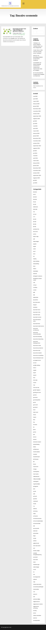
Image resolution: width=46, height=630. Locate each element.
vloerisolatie (36, 589)
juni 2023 (35, 183)
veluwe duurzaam (37, 584)
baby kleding (36, 261)
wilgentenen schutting (36, 607)
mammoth (35, 466)
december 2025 (37, 108)
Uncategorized (21, 34)
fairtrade (35, 380)
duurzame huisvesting (38, 339)
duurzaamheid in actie (37, 320)
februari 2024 (36, 163)
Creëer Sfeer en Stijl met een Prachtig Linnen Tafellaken (37, 51)
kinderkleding (36, 444)
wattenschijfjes (36, 599)
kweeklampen (36, 456)
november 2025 (37, 111)
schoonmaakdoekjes (38, 521)
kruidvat (35, 454)
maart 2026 (36, 101)
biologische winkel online (37, 279)
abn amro (35, 231)
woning (34, 610)
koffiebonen (36, 449)
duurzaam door (36, 309)
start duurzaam (36, 545)
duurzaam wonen (37, 317)
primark (35, 496)
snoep (34, 538)
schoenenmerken (37, 518)
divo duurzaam (36, 302)
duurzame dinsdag (37, 336)
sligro (34, 535)
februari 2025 (36, 133)
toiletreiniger (36, 567)
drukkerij (35, 307)
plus (34, 489)
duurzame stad (36, 350)
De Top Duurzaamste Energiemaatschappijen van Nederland (38, 74)
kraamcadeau (36, 451)
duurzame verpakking (38, 355)
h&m (34, 409)
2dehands (35, 207)
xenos (34, 613)
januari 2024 (36, 165)
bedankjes (35, 271)
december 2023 (37, 168)
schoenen (35, 516)
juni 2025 (35, 123)
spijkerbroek (36, 543)
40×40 (34, 214)
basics (34, 268)
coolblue (35, 287)
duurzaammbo (36, 323)
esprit (34, 372)
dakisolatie (35, 297)
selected (35, 531)
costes (34, 290)
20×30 (34, 204)
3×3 (34, 211)
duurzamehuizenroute (38, 358)
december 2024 (37, 138)
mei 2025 (35, 126)
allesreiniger (36, 241)
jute (34, 434)
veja (34, 582)
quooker (35, 498)
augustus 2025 (36, 118)
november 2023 (37, 170)
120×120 (35, 197)
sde (34, 526)
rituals (34, 503)
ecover (34, 362)
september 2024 (37, 145)
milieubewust (36, 476)
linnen (34, 464)
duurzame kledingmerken (36, 342)
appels (34, 244)
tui (33, 572)
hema (34, 414)
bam (34, 266)
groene (35, 395)
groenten (35, 397)
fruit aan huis (36, 387)
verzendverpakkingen (38, 586)
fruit (34, 385)
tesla (34, 562)
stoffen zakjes (36, 550)
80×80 (34, 224)
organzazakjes (36, 484)
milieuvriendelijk (36, 479)
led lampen (35, 459)
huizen (34, 417)
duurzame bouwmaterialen (37, 333)
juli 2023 (35, 180)
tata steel (35, 559)
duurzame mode (37, 345)
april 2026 (35, 99)
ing (34, 422)
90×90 (34, 226)
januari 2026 (36, 106)
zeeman (35, 618)
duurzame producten (38, 348)
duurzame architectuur (36, 329)
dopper (35, 304)
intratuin (35, 424)
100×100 (35, 192)
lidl (33, 461)
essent (34, 375)
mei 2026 (35, 96)
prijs (34, 493)
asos (34, 254)
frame (34, 382)
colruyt (34, 285)
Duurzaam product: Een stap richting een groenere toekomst (19, 30)
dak (34, 295)
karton (34, 437)
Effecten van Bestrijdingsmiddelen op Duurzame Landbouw (38, 58)
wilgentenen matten (38, 604)
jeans (34, 429)
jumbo (34, 432)
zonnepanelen (36, 620)
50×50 (34, 219)
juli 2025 (35, 121)
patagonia (35, 486)
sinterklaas (35, 533)
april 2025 (35, 128)
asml (34, 251)
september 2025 (37, 116)
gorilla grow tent (37, 392)
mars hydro (36, 474)
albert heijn (35, 236)
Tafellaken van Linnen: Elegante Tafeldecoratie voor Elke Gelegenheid (37, 45)
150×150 (35, 199)
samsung (35, 511)
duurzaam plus (36, 314)
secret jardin (36, 528)
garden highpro (36, 390)
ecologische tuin (37, 360)
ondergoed (35, 481)
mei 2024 (35, 155)
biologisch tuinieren (37, 276)
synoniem (35, 557)
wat (34, 596)
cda (34, 282)
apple (34, 246)
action (34, 234)
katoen (34, 439)
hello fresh (35, 412)
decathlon (35, 300)
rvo (34, 506)
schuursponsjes (36, 523)
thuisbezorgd (36, 564)
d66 (34, 292)
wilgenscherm (36, 601)
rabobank (35, 501)
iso (33, 427)
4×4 (34, 216)
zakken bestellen (37, 615)
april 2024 (35, 158)
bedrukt (35, 273)
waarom (35, 594)
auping (34, 258)
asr (34, 256)
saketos (35, 508)
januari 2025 (36, 136)
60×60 (34, 221)
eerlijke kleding (36, 365)
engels (34, 370)
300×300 (35, 209)
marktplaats (36, 471)
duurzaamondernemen (38, 326)
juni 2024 (35, 153)
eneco (34, 367)
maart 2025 (36, 131)
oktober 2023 (36, 173)
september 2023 (37, 175)
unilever (35, 579)
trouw (34, 569)
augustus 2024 (36, 148)
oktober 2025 (36, 113)
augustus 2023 (36, 178)
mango (34, 469)
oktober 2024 (36, 143)
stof (34, 548)
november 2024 (37, 141)
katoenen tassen (37, 442)
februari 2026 (36, 103)
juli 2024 (35, 150)
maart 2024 (36, 160)
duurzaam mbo (36, 312)
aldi (34, 239)
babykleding (36, 263)
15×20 (34, 202)
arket (34, 249)
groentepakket (36, 400)
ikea (34, 419)
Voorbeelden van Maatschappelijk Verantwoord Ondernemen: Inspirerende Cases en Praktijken (37, 66)
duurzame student (37, 353)
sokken (34, 540)
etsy (34, 377)
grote (34, 402)
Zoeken (35, 28)
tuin (34, 574)
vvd (34, 591)
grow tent (35, 405)
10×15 (34, 194)
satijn (34, 513)
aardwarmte (36, 229)
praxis (34, 491)
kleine (34, 447)
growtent (35, 407)
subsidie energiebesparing (37, 553)
